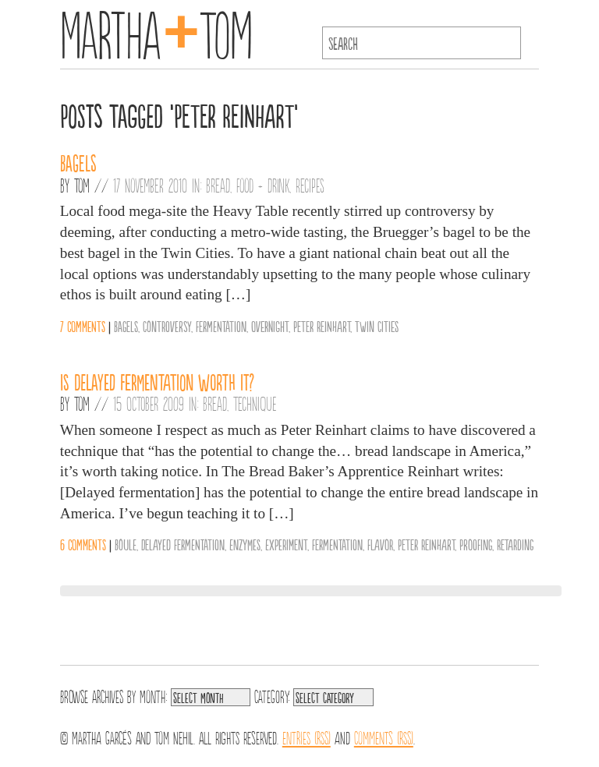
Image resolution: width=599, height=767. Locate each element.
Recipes (310, 184)
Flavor (380, 544)
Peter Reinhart (321, 326)
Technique (255, 403)
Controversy (167, 326)
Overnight (270, 326)
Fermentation (221, 326)
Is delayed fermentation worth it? (157, 381)
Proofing (475, 544)
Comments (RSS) (383, 736)
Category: (271, 695)
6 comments (83, 544)
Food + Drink (262, 184)
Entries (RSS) (306, 736)
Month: (153, 695)
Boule (125, 544)
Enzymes (245, 544)
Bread (218, 184)
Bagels (78, 162)
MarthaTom (156, 31)
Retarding (515, 544)
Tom (82, 184)
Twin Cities (377, 326)
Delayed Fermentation (183, 544)
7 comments (82, 326)
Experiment (286, 544)
